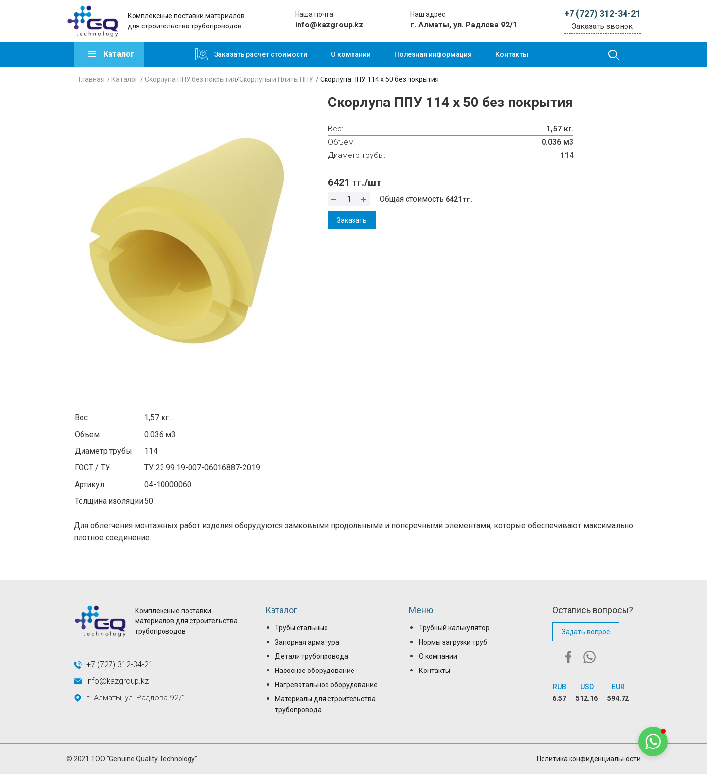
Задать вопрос (586, 632)
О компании (351, 54)
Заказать (352, 220)
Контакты (511, 54)
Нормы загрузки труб (453, 642)
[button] (653, 741)
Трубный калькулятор (454, 628)
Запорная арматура (307, 642)
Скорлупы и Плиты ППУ (276, 79)
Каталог (119, 54)
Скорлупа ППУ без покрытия (190, 79)
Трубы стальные (301, 628)
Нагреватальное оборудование (326, 685)
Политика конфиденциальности (589, 759)
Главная (92, 79)
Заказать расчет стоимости (260, 54)
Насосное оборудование (314, 670)
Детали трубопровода (311, 656)
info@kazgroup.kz (329, 24)
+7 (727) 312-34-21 (602, 13)
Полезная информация (433, 54)
